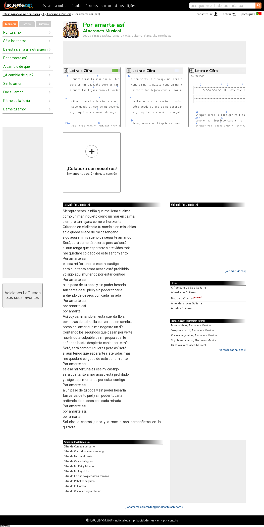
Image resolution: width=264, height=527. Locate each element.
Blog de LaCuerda (186, 298)
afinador (76, 6)
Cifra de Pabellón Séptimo (79, 481)
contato (173, 520)
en (159, 520)
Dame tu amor (14, 109)
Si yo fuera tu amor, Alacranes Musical (194, 340)
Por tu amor (12, 32)
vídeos (119, 6)
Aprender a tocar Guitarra (186, 303)
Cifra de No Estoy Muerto (79, 466)
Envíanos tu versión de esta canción (92, 160)
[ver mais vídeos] (235, 271)
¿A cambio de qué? (18, 75)
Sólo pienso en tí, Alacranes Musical (193, 330)
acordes (60, 6)
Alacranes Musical (58, 14)
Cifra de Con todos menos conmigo (84, 451)
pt (164, 520)
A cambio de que (16, 66)
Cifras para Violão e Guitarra (21, 14)
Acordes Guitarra (181, 308)
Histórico (43, 24)
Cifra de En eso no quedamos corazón (86, 476)
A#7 (197, 117)
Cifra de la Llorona (75, 486)
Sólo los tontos (15, 41)
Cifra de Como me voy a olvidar (82, 491)
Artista (27, 24)
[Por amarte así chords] (169, 506)
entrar (227, 14)
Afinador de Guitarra (183, 292)
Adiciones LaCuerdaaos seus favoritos (23, 295)
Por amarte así (15, 58)
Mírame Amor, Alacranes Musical (191, 325)
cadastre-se (205, 14)
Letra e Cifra (81, 70)
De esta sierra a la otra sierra (25, 49)
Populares (10, 24)
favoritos (91, 6)
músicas (45, 6)
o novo (106, 6)
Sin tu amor (12, 84)
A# (196, 112)
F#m (67, 123)
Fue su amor (13, 92)
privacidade (141, 520)
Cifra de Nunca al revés (78, 456)
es (152, 520)
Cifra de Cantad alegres (78, 461)
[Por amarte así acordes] (140, 506)
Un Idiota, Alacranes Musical (188, 345)
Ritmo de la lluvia (16, 101)
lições (131, 6)
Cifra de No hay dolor (76, 471)
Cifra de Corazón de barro (79, 446)
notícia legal (123, 520)
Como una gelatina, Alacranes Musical (194, 335)
